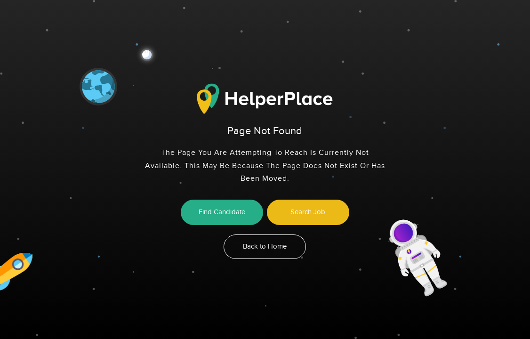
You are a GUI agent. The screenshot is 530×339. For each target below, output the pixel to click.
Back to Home (265, 246)
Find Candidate (222, 212)
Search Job (307, 212)
